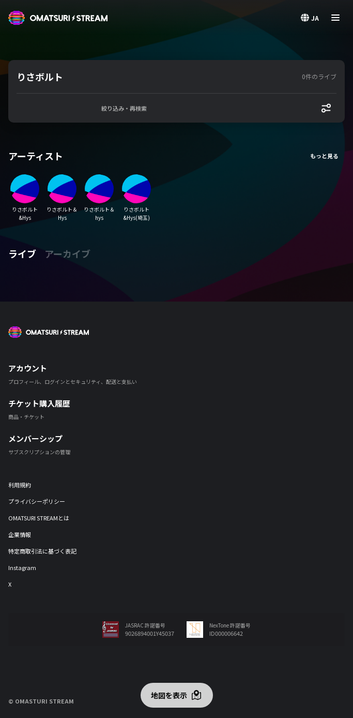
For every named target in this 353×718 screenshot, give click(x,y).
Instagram (22, 567)
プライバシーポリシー (36, 501)
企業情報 (19, 534)
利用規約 (19, 485)
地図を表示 (169, 695)
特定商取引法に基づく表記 (42, 551)
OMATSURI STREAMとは (38, 518)
